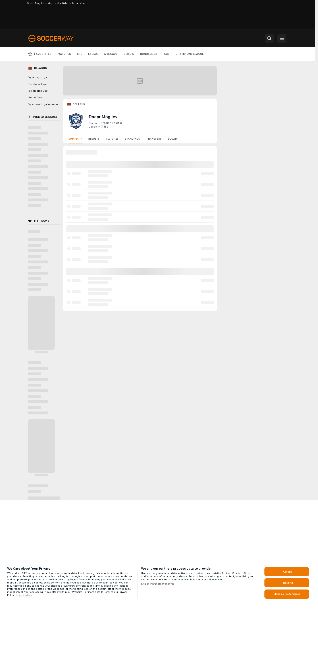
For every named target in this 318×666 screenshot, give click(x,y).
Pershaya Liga (37, 84)
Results (94, 138)
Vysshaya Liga (37, 77)
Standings (132, 138)
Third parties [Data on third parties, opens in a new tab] (24, 595)
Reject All (287, 582)
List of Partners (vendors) (157, 583)
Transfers (154, 138)
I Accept (286, 571)
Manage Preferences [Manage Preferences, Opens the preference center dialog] (286, 594)
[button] (269, 38)
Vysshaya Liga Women (43, 104)
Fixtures (112, 138)
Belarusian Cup (38, 91)
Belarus (79, 104)
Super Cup (35, 97)
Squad (172, 138)
